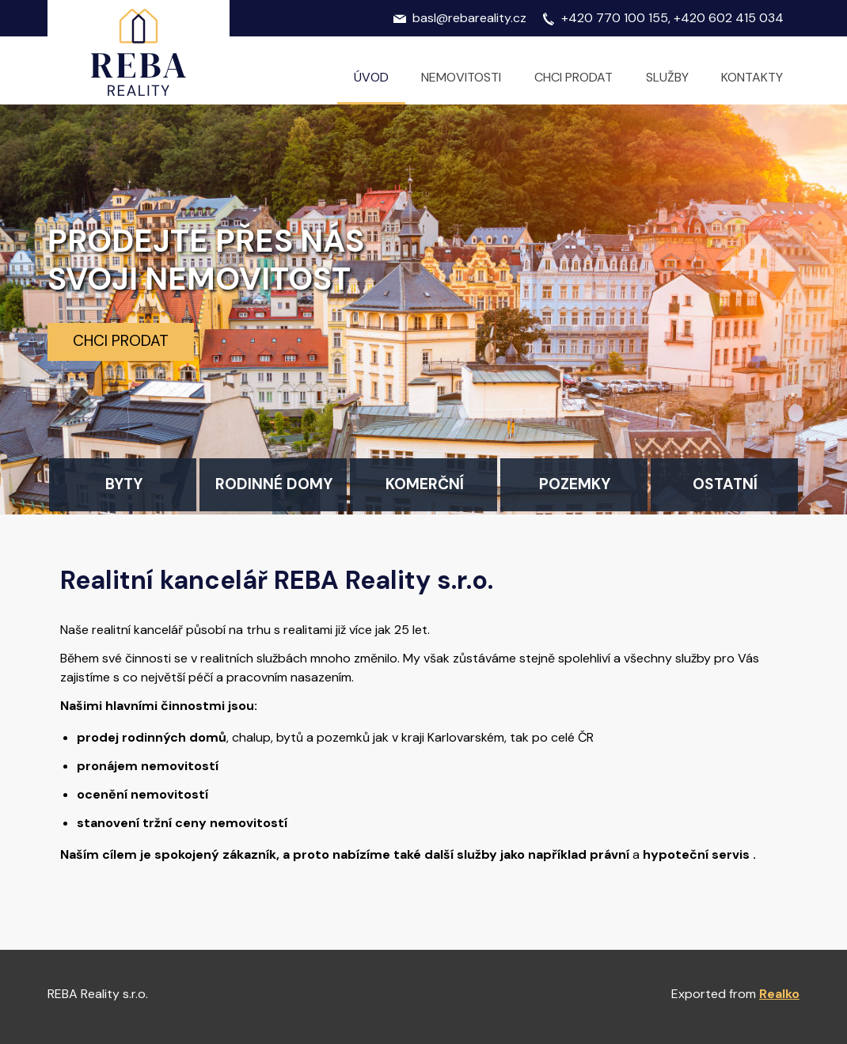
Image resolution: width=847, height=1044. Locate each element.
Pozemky (574, 484)
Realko (779, 993)
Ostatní (725, 484)
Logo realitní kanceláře (138, 52)
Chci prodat (121, 341)
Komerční (425, 484)
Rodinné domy (273, 484)
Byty (123, 484)
